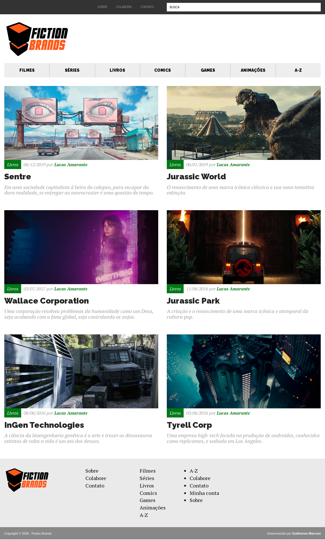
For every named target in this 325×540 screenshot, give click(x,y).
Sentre (18, 177)
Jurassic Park (195, 301)
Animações (253, 70)
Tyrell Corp (190, 425)
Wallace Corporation (48, 301)
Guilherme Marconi (306, 533)
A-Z (298, 70)
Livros (117, 70)
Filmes (27, 70)
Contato (147, 7)
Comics (162, 70)
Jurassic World (198, 177)
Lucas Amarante (72, 164)
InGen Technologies (46, 425)
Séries (72, 70)
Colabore (124, 7)
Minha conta (204, 493)
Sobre (102, 7)
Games (208, 70)
